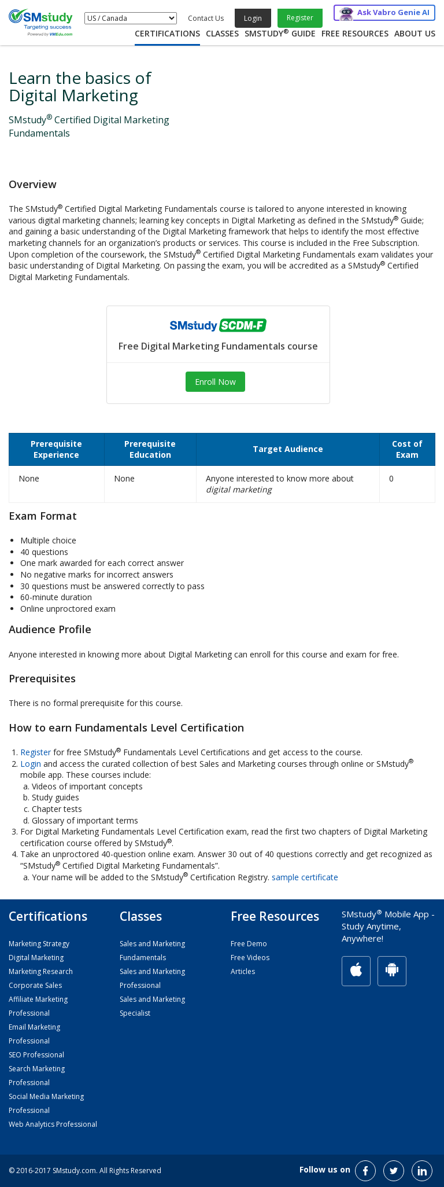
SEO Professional (36, 1055)
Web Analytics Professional (53, 1124)
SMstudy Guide (280, 33)
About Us (414, 33)
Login (253, 18)
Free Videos (250, 957)
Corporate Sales (35, 985)
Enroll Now (215, 381)
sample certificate (305, 877)
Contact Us (206, 18)
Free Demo (249, 944)
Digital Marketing (36, 957)
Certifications (167, 33)
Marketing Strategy (39, 944)
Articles (243, 971)
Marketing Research (41, 971)
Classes (222, 33)
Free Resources (354, 33)
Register (300, 18)
